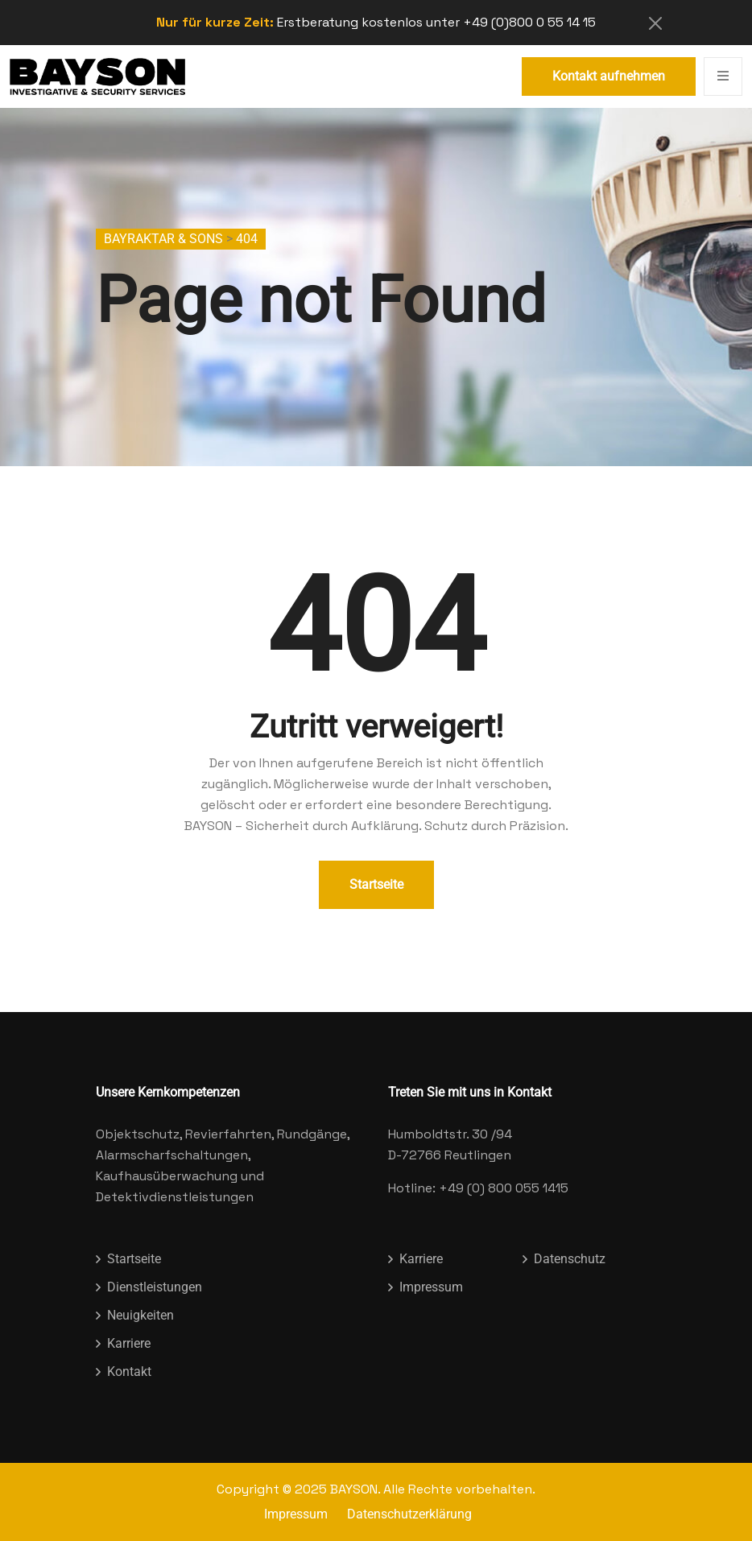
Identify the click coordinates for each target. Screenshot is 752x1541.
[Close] (655, 23)
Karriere (129, 1343)
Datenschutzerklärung (409, 1514)
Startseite (376, 884)
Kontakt (129, 1371)
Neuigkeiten (140, 1315)
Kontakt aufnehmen (608, 76)
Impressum (431, 1287)
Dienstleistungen (154, 1287)
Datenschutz (569, 1258)
